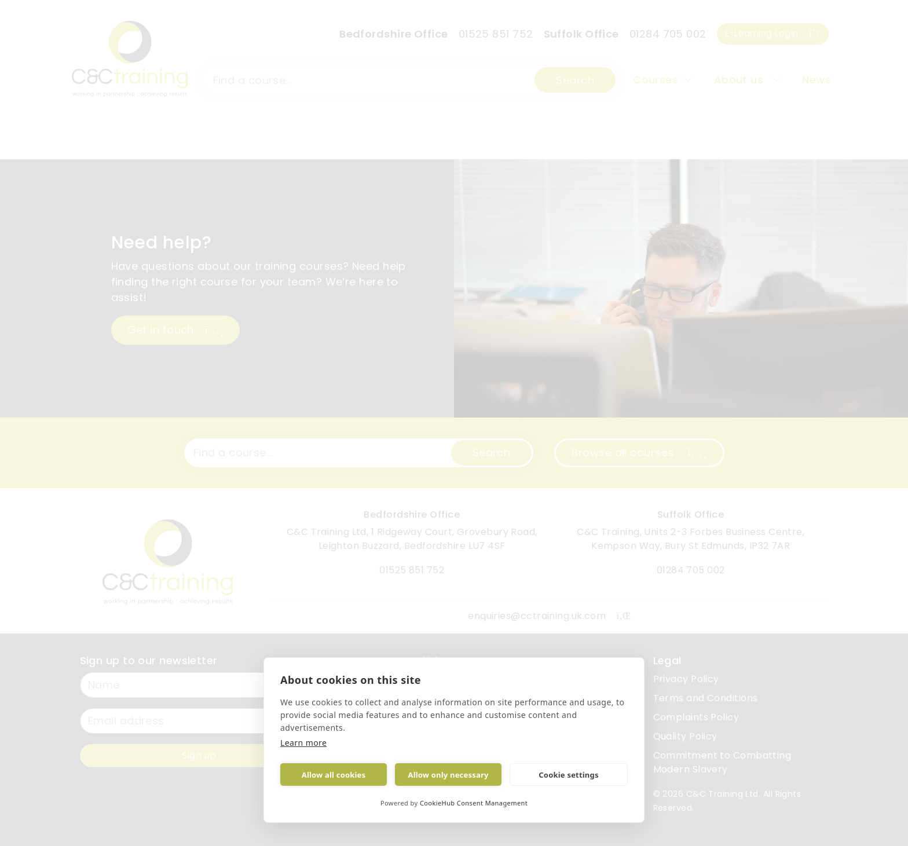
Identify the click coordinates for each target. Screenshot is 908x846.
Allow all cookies (334, 775)
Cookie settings (568, 775)
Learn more (303, 742)
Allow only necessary (448, 775)
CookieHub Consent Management (473, 803)
